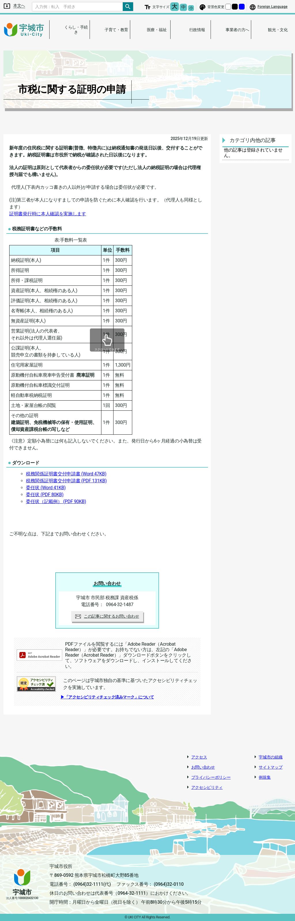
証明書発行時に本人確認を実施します (47, 213)
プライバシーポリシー (211, 777)
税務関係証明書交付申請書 (66, 474)
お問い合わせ (203, 767)
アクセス (199, 757)
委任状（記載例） (56, 501)
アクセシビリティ (207, 787)
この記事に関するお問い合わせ (107, 616)
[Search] (77, 6)
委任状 (46, 487)
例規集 (265, 777)
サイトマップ (270, 767)
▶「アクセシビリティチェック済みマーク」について (107, 697)
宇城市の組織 (270, 757)
